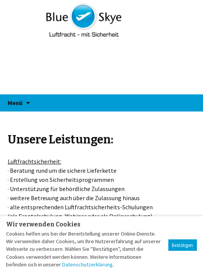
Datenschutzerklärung (87, 264)
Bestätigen (182, 245)
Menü (15, 103)
